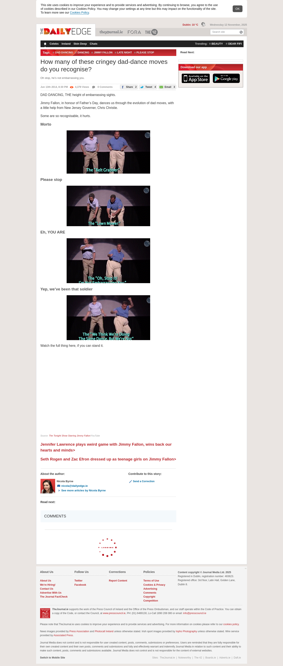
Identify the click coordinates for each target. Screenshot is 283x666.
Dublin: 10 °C (191, 24)
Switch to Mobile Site (52, 657)
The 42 (151, 32)
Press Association (79, 631)
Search (241, 32)
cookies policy (231, 624)
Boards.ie (210, 657)
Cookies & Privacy (154, 584)
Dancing (83, 52)
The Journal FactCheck (54, 596)
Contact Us (46, 588)
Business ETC (134, 32)
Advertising (150, 588)
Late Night (124, 52)
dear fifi (235, 43)
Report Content (118, 580)
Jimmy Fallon (103, 52)
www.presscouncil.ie (114, 613)
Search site (218, 31)
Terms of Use (151, 580)
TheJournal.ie (112, 32)
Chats (94, 43)
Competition (150, 600)
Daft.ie (237, 657)
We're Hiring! (48, 584)
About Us (45, 580)
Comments (149, 592)
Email (167, 87)
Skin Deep (80, 43)
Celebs (54, 43)
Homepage (45, 44)
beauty (217, 43)
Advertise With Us (51, 592)
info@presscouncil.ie (194, 613)
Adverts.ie (224, 657)
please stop (145, 52)
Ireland (66, 43)
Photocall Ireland (104, 631)
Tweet (147, 87)
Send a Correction (141, 481)
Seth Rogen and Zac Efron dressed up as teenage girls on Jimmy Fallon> (108, 459)
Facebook (80, 584)
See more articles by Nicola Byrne (81, 490)
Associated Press (63, 635)
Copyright (149, 596)
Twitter (78, 580)
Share (128, 87)
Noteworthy (184, 657)
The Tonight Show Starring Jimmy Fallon (69, 435)
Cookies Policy (79, 12)
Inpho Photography (186, 631)
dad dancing (64, 52)
